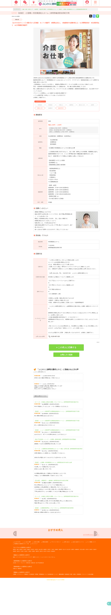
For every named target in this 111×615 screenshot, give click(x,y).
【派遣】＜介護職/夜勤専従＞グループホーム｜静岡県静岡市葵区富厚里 (54, 508)
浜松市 (18, 586)
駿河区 (21, 584)
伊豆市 (87, 584)
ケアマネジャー (20, 609)
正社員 (14, 597)
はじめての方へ (17, 576)
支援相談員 (67, 609)
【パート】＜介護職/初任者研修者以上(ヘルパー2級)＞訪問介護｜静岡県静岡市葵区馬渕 (58, 448)
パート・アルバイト (21, 597)
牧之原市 (41, 584)
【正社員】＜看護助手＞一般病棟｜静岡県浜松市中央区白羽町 (51, 480)
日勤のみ (15, 603)
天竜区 (29, 586)
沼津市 (48, 584)
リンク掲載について (91, 576)
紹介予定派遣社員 (40, 597)
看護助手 (26, 609)
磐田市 (37, 586)
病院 (14, 592)
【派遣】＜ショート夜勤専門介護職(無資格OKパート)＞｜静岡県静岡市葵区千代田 (56, 411)
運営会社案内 (45, 576)
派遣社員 (17, 19)
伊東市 (90, 584)
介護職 (14, 609)
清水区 (25, 584)
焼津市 (36, 584)
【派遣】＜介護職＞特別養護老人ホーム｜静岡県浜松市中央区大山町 (53, 462)
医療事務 (79, 609)
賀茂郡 (14, 586)
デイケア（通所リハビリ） (34, 592)
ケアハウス (18, 592)
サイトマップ (34, 578)
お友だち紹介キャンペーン (78, 576)
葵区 (18, 584)
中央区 (22, 586)
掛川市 (45, 586)
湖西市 (33, 586)
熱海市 (94, 584)
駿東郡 (60, 584)
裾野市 (72, 584)
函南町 (56, 584)
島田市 (32, 584)
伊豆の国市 (82, 584)
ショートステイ (44, 592)
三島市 (52, 584)
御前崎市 (53, 586)
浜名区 (25, 586)
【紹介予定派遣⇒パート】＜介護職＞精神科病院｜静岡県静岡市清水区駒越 (55, 439)
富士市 (64, 584)
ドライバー (84, 609)
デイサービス (24, 592)
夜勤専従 (20, 603)
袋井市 (41, 586)
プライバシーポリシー (56, 576)
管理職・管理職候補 (39, 609)
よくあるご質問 (27, 576)
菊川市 (48, 586)
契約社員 (28, 597)
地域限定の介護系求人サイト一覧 (21, 578)
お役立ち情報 (36, 576)
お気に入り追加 (66, 355)
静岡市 (14, 584)
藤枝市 (28, 584)
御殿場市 (77, 584)
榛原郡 (45, 584)
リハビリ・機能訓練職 (59, 609)
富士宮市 (68, 584)
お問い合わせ (67, 576)
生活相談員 (31, 609)
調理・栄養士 (73, 609)
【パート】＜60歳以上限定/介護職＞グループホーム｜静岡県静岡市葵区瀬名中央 (56, 402)
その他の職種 (90, 609)
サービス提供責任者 (49, 609)
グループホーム (51, 592)
